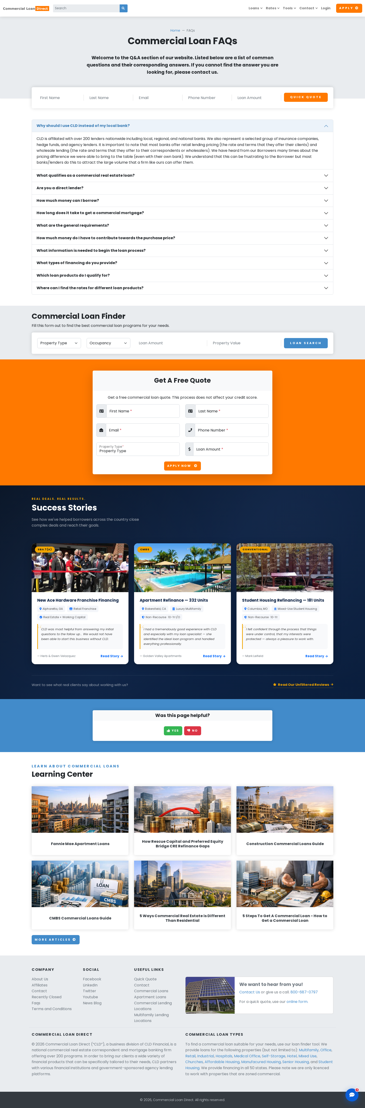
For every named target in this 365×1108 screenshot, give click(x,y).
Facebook (92, 979)
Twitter (89, 991)
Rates (271, 8)
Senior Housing (295, 1062)
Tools (288, 8)
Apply (349, 8)
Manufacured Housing (261, 1062)
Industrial (205, 1056)
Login (326, 8)
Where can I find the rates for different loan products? (90, 288)
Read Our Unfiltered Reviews (303, 684)
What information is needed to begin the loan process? (91, 250)
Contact (306, 8)
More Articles (56, 940)
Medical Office (247, 1056)
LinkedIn (90, 985)
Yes (173, 731)
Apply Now (182, 466)
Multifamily (309, 1050)
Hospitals (224, 1056)
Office (325, 1050)
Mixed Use (307, 1056)
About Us (40, 979)
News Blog (92, 1003)
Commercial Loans (151, 991)
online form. (297, 1001)
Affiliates (39, 985)
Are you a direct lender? (60, 188)
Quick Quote (305, 97)
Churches (194, 1062)
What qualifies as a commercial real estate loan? (86, 175)
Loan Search (306, 343)
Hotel (292, 1056)
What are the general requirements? (73, 225)
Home (175, 30)
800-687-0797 (304, 992)
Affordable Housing (222, 1062)
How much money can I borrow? (68, 200)
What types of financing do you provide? (77, 262)
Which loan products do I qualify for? (73, 275)
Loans (254, 8)
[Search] (86, 8)
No (192, 731)
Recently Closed (46, 997)
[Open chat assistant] (351, 1094)
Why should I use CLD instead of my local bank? (83, 125)
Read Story (112, 656)
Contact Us (249, 992)
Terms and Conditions (52, 1009)
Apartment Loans (150, 997)
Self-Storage (273, 1056)
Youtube (90, 997)
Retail (190, 1056)
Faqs (36, 1003)
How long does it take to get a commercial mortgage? (90, 213)
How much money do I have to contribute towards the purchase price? (106, 238)
